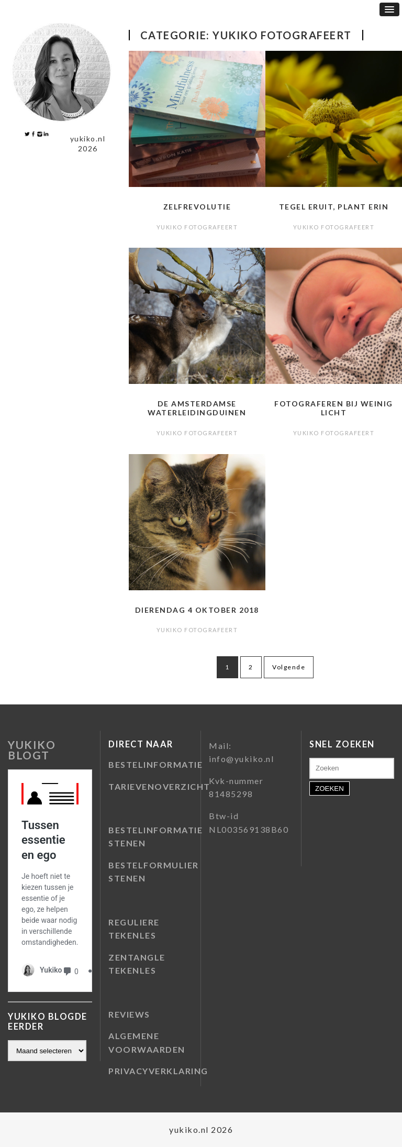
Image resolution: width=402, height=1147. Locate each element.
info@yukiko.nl (241, 759)
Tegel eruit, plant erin (334, 206)
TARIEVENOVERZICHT (159, 786)
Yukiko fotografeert (197, 227)
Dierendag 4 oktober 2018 (197, 609)
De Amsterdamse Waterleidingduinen (197, 408)
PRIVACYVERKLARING (158, 1071)
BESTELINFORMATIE (155, 764)
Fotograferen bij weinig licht (333, 408)
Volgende (288, 667)
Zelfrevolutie (197, 206)
